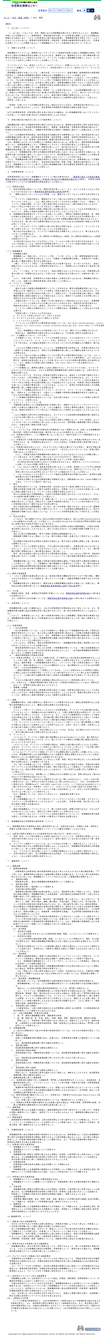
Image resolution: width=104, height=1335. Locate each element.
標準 (60, 10)
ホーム (7, 18)
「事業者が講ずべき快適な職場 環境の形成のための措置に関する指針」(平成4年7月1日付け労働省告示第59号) (52, 178)
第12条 (72, 586)
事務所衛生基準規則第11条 (53, 586)
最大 (69, 10)
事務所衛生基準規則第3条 (77, 593)
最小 (51, 10)
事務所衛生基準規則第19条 (59, 598)
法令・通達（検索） (21, 18)
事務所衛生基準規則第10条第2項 (49, 192)
